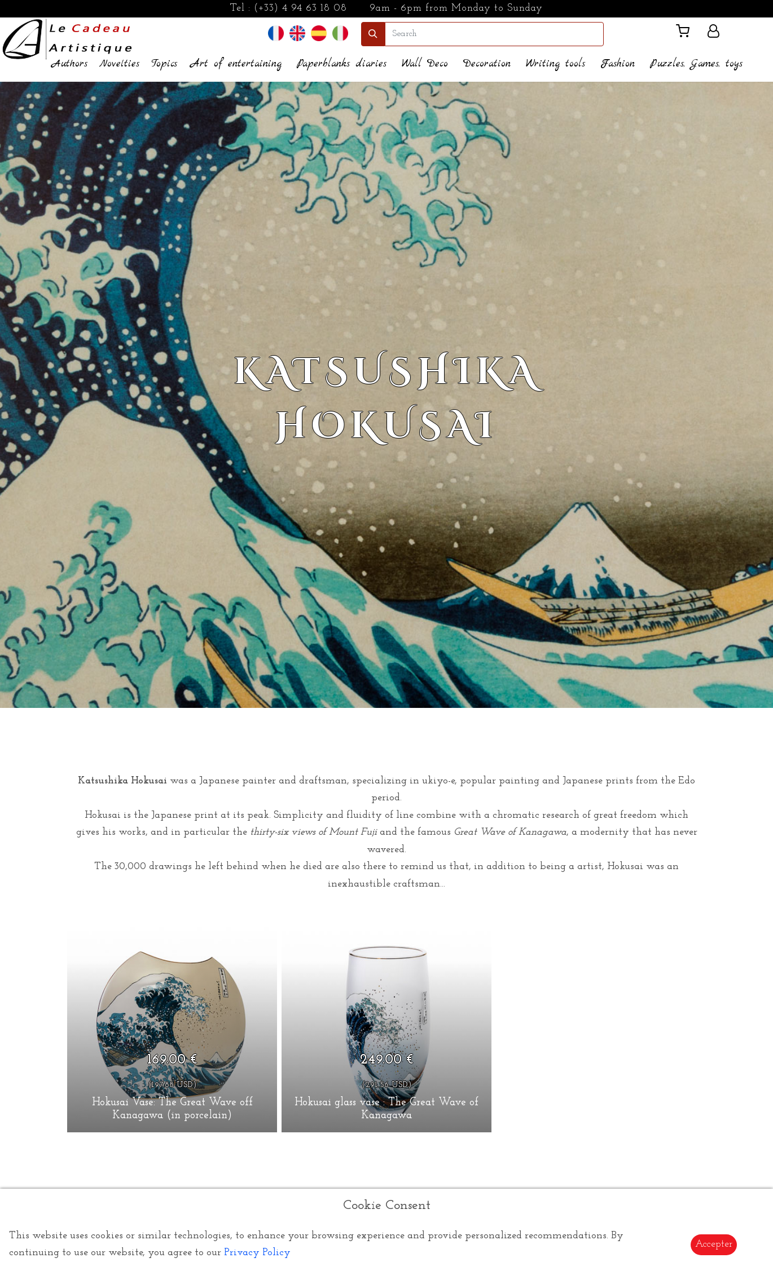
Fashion (617, 64)
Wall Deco (425, 64)
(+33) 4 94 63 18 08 (300, 8)
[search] (494, 34)
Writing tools (555, 64)
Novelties (119, 64)
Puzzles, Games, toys (696, 64)
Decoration (487, 64)
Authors (69, 64)
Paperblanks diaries (341, 64)
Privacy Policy (257, 1252)
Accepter (713, 1244)
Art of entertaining (236, 64)
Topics (164, 64)
